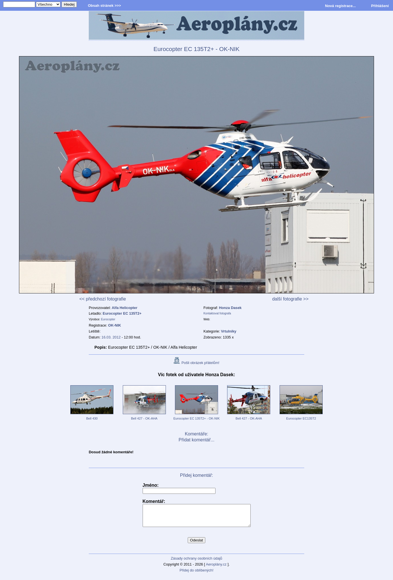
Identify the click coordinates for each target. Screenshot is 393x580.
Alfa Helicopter (124, 308)
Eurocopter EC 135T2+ (122, 313)
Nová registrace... (340, 6)
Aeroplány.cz (216, 568)
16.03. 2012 (111, 337)
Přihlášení (380, 6)
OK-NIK (114, 325)
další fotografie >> (290, 299)
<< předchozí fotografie (102, 299)
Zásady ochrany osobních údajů (196, 562)
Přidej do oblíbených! (196, 574)
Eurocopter (108, 319)
